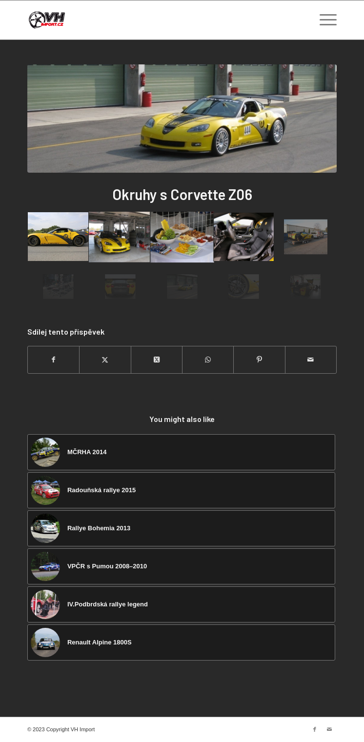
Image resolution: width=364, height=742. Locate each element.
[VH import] (151, 20)
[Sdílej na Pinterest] (259, 359)
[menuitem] (323, 20)
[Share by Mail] (310, 359)
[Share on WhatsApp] (207, 359)
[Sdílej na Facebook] (53, 359)
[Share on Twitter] (156, 359)
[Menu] (323, 20)
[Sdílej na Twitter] (105, 359)
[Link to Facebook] (314, 729)
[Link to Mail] (329, 729)
